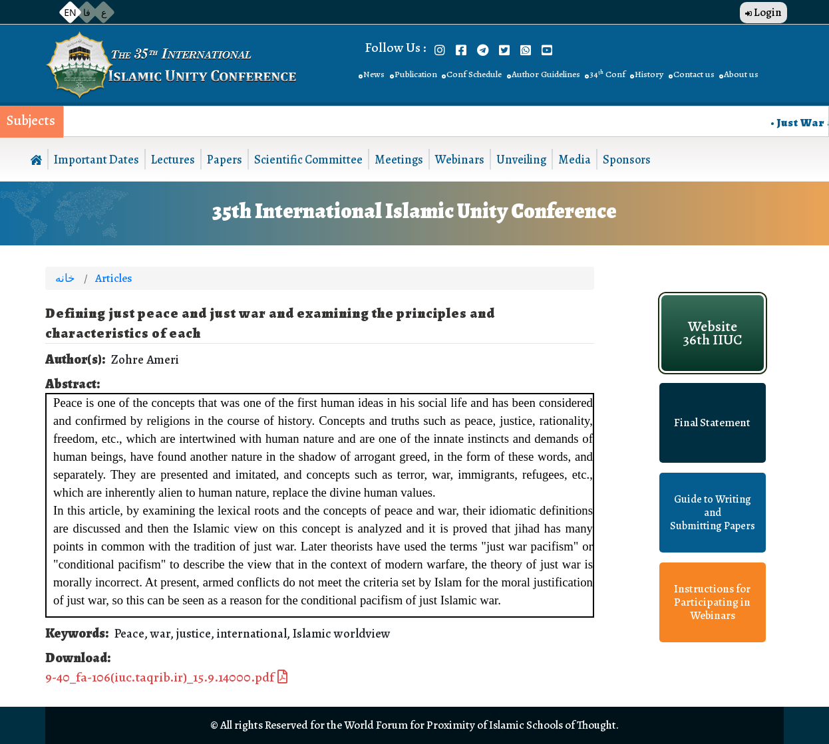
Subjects (31, 120)
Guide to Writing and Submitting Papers (712, 513)
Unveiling (521, 160)
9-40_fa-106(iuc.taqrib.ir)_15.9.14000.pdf (159, 677)
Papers (224, 160)
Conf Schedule (474, 74)
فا (86, 12)
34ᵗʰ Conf (607, 74)
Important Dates (96, 160)
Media (574, 160)
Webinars (459, 160)
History (649, 74)
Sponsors (627, 160)
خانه (65, 278)
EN (70, 12)
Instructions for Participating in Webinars (712, 602)
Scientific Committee (308, 160)
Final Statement (712, 423)
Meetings (399, 160)
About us (741, 74)
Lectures (173, 160)
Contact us (694, 74)
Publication (416, 74)
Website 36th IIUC (713, 333)
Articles (113, 278)
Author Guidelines (546, 74)
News (374, 74)
